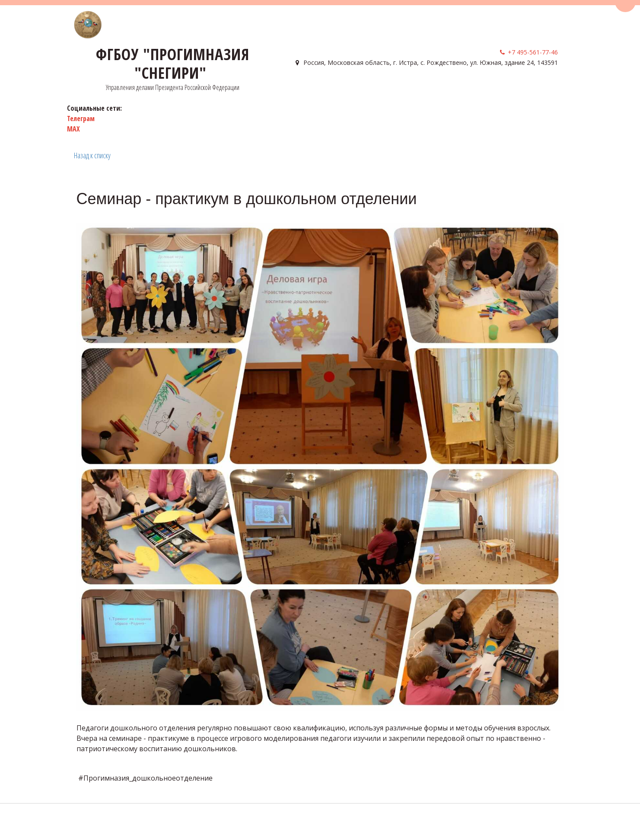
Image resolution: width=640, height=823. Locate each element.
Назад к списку (92, 155)
